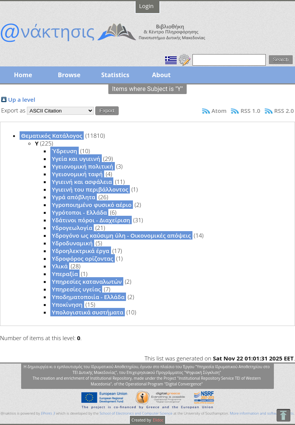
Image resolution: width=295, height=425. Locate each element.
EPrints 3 (48, 413)
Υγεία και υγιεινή (76, 158)
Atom (219, 110)
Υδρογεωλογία (72, 228)
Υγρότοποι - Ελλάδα (79, 212)
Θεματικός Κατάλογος (51, 135)
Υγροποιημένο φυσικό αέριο (91, 204)
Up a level (21, 99)
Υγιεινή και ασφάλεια (82, 181)
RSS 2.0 (284, 110)
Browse (69, 75)
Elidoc (158, 420)
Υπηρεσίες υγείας (76, 289)
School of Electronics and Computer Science (135, 413)
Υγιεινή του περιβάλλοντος (90, 189)
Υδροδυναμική (72, 243)
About (161, 75)
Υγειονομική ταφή (77, 174)
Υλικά (60, 266)
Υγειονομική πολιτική (82, 166)
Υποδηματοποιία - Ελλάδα (88, 297)
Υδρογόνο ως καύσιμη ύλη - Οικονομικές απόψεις (121, 235)
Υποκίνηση (67, 304)
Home (23, 75)
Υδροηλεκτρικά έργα (80, 251)
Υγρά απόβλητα (73, 197)
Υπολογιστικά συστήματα (87, 312)
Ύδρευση (64, 151)
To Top (283, 415)
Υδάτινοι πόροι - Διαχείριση (91, 220)
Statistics (115, 75)
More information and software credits (261, 413)
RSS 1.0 (250, 110)
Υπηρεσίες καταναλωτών (87, 281)
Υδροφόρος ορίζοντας (82, 258)
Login (146, 6)
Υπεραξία (65, 274)
